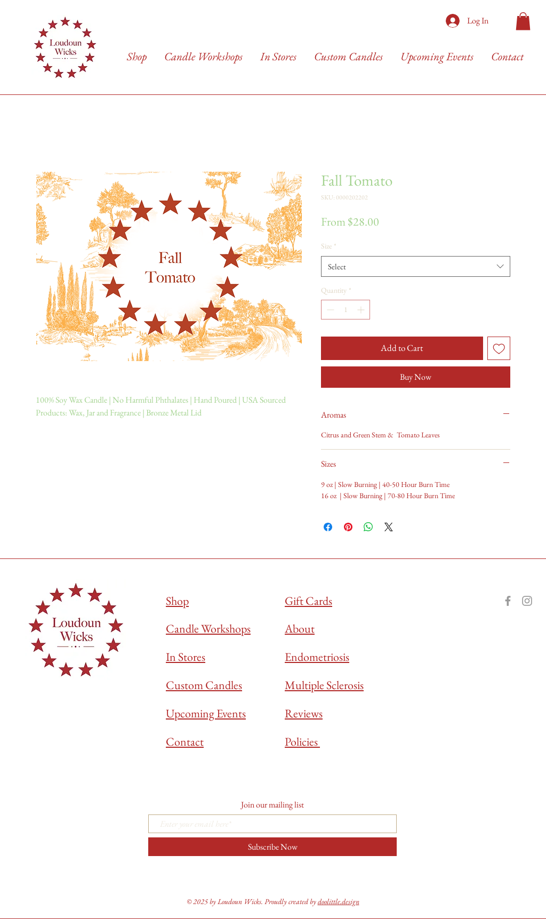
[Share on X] (388, 527)
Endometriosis (317, 657)
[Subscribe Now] (272, 846)
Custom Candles (204, 685)
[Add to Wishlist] (499, 348)
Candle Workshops (208, 628)
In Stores (185, 657)
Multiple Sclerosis (324, 685)
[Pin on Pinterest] (348, 527)
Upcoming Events (206, 713)
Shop (177, 601)
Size (328, 246)
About (300, 628)
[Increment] (361, 309)
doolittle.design (338, 901)
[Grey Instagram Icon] (527, 601)
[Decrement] (329, 309)
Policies (302, 741)
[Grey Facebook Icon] (508, 601)
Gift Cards (308, 601)
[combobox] (415, 266)
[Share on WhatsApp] (368, 527)
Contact (185, 741)
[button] (523, 21)
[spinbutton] (345, 309)
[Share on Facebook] (328, 527)
